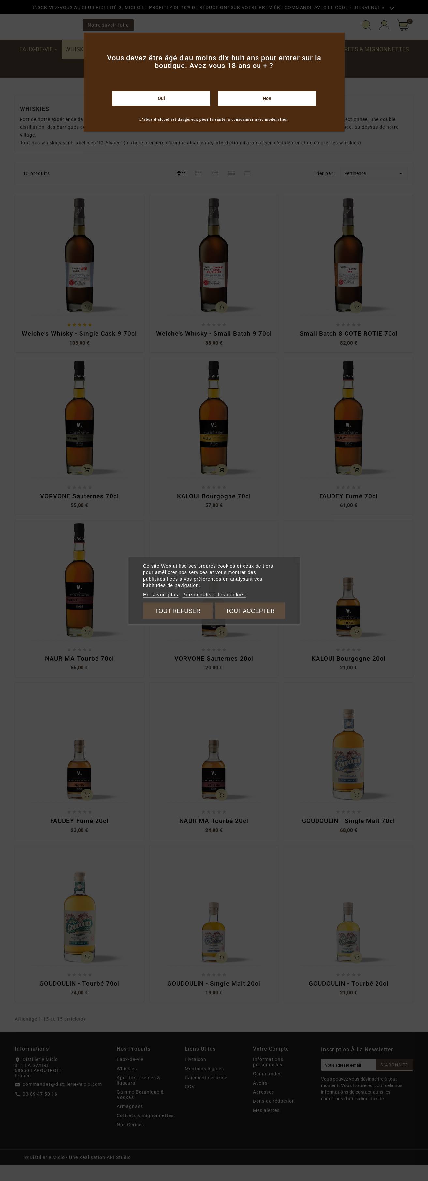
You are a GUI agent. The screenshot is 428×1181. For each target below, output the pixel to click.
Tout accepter (250, 610)
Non (267, 98)
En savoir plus (160, 594)
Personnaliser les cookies (214, 594)
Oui (161, 98)
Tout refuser (177, 610)
